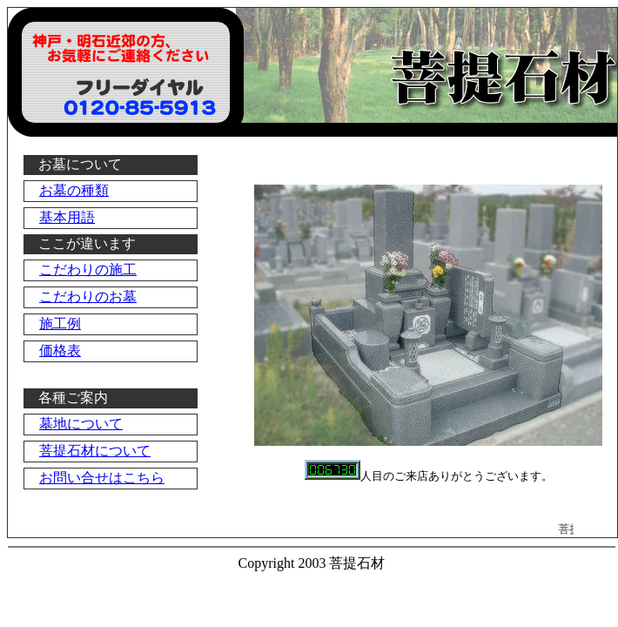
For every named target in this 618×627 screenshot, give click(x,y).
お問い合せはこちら (102, 477)
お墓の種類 (74, 190)
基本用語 (67, 217)
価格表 (60, 350)
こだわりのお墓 (88, 296)
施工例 (60, 323)
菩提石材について (95, 450)
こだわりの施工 (88, 269)
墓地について (81, 423)
